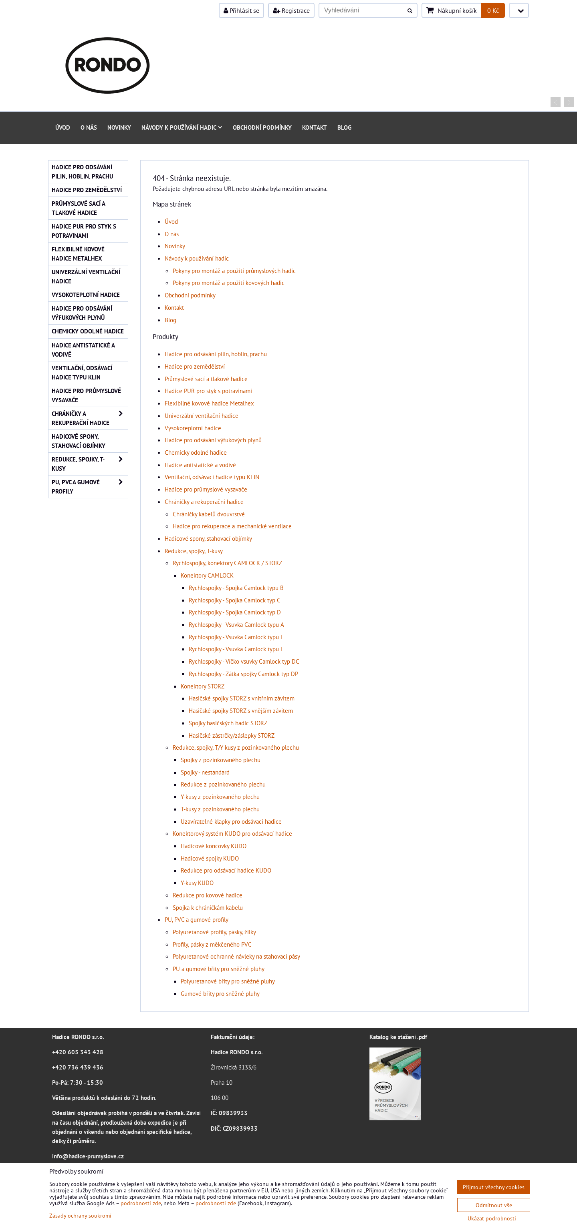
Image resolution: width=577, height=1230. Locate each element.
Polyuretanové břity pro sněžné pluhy (228, 981)
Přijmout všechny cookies (494, 1187)
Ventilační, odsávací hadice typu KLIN (212, 477)
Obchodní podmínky (262, 127)
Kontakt (314, 127)
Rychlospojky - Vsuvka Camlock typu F (236, 649)
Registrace (291, 10)
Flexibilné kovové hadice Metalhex (209, 403)
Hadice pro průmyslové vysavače (206, 489)
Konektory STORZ (202, 686)
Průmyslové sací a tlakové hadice (206, 379)
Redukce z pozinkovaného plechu (223, 784)
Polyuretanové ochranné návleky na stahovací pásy (236, 956)
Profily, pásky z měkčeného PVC (212, 944)
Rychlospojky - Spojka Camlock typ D (235, 612)
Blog (344, 127)
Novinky (119, 127)
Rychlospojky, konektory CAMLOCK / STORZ (227, 563)
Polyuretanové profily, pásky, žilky (214, 932)
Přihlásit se (241, 10)
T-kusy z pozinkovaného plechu (220, 809)
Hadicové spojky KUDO (210, 858)
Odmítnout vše (494, 1205)
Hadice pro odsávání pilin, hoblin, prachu (216, 354)
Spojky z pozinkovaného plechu (220, 760)
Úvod (62, 127)
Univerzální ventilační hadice (201, 415)
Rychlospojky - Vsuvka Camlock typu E (236, 637)
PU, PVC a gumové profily (196, 919)
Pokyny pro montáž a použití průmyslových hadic (234, 271)
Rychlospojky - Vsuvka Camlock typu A (236, 624)
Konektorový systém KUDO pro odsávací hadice (232, 833)
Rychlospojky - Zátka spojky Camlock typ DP (243, 674)
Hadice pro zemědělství (195, 366)
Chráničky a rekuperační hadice (204, 502)
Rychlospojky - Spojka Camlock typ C (234, 600)
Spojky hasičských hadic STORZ (228, 723)
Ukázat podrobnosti (492, 1218)
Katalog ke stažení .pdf (398, 1037)
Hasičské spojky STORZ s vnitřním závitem (242, 698)
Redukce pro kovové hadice (207, 895)
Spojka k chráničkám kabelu (208, 907)
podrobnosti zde (141, 1203)
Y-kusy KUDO (197, 883)
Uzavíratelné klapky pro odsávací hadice (231, 821)
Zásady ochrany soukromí (80, 1215)
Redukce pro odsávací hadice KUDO (226, 870)
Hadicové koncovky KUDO (213, 846)
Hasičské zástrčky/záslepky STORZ (231, 735)
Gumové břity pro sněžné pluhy (220, 993)
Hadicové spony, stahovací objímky (208, 538)
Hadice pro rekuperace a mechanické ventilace (232, 526)
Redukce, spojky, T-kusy (194, 551)
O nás (89, 127)
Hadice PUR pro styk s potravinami (208, 391)
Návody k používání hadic (181, 127)
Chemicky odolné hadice (196, 452)
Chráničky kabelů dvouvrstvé (209, 514)
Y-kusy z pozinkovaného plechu (220, 797)
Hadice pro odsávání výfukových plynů (213, 440)
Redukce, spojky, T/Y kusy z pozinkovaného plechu (236, 747)
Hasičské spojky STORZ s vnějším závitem (241, 710)
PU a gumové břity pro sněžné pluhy (218, 969)
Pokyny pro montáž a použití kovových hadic (228, 283)
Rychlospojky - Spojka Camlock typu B (236, 588)
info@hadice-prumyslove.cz (88, 1156)
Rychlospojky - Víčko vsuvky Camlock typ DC (244, 661)
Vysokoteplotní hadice (193, 428)
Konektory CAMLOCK (207, 575)
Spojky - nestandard (205, 772)
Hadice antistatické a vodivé (200, 465)
